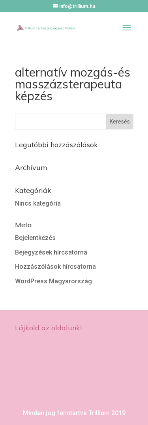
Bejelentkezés (35, 238)
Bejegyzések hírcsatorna (51, 252)
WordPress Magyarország (53, 281)
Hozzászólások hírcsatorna (55, 266)
